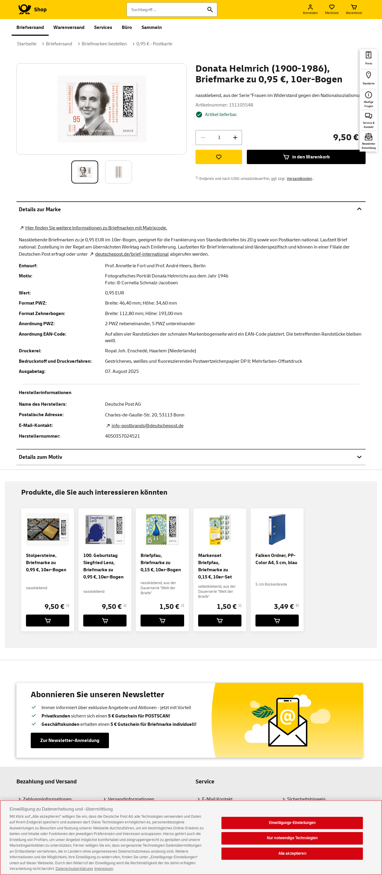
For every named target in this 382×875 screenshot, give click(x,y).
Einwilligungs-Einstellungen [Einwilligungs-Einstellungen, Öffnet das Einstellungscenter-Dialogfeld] (292, 826)
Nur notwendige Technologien (292, 841)
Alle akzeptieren (292, 857)
